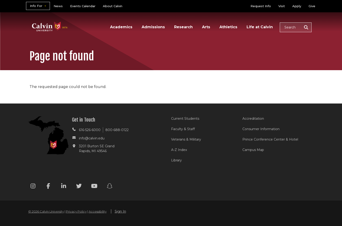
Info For (36, 6)
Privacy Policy (76, 211)
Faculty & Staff (183, 129)
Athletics (228, 27)
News (58, 6)
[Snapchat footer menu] (109, 187)
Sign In (120, 211)
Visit (281, 6)
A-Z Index (179, 150)
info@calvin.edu (91, 138)
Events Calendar (82, 6)
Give (312, 6)
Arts (206, 27)
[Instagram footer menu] (32, 187)
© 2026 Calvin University (46, 211)
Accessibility (98, 211)
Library (176, 160)
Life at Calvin (260, 27)
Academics (121, 27)
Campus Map (253, 150)
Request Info (261, 6)
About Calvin (112, 6)
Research (183, 27)
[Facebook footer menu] (48, 187)
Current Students (185, 118)
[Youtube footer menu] (94, 187)
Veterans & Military (186, 139)
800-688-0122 (117, 130)
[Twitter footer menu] (78, 187)
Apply (296, 6)
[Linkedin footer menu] (63, 187)
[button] (296, 27)
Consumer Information (261, 129)
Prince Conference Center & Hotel (270, 139)
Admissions (153, 27)
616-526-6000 (90, 130)
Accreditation (253, 118)
